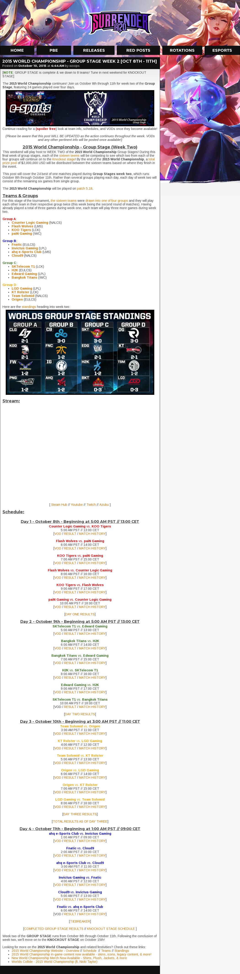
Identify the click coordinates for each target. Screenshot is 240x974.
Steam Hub (58, 504)
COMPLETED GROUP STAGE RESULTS (53, 929)
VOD (57, 533)
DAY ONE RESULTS (80, 614)
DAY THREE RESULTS (80, 814)
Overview (72, 950)
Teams (106, 950)
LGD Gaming (22, 288)
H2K (15, 270)
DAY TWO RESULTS (80, 714)
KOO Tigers (21, 230)
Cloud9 (17, 255)
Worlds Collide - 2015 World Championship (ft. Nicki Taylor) (54, 961)
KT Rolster (20, 292)
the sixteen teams (63, 200)
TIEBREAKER (80, 921)
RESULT (70, 533)
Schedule (90, 950)
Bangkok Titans (24, 277)
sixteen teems (69, 155)
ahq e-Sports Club (27, 252)
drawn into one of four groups (106, 200)
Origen (17, 299)
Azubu (104, 504)
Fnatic (17, 244)
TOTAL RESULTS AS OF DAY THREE (80, 821)
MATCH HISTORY (92, 533)
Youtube (77, 504)
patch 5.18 (84, 188)
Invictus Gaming (25, 248)
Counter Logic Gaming (30, 222)
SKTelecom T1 (23, 266)
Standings (122, 950)
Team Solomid (23, 296)
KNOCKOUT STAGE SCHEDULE (111, 929)
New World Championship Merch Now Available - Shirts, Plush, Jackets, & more (69, 958)
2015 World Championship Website (37, 950)
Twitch (91, 504)
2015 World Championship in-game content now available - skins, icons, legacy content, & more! (81, 954)
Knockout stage (63, 159)
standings (29, 307)
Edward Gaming (24, 274)
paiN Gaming (22, 233)
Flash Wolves (22, 226)
